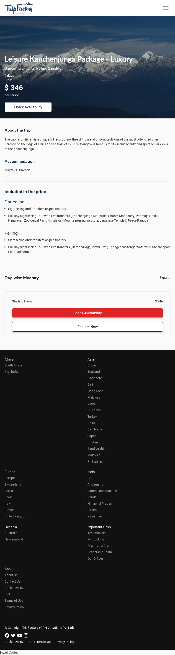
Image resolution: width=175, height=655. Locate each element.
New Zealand (14, 539)
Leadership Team (100, 552)
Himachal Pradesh (100, 503)
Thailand (94, 371)
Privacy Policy (14, 607)
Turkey (92, 416)
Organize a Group (100, 545)
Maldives (94, 397)
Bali (90, 384)
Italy (8, 503)
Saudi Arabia (97, 448)
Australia (11, 533)
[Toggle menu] (165, 8)
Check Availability (28, 107)
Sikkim (92, 510)
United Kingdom (16, 516)
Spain (9, 497)
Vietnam (93, 404)
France (9, 510)
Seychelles (12, 371)
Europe (10, 478)
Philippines (95, 461)
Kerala (92, 497)
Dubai (92, 365)
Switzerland (13, 484)
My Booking (96, 539)
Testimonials (97, 533)
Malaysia (94, 455)
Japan (92, 436)
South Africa (13, 365)
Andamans (95, 484)
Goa (90, 478)
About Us (11, 575)
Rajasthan (95, 516)
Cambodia (95, 429)
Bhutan (93, 442)
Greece (9, 491)
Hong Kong (95, 391)
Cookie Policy (14, 588)
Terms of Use (14, 600)
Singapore (95, 378)
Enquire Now (87, 326)
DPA (7, 594)
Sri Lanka (94, 410)
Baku (91, 423)
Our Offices (95, 558)
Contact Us (12, 581)
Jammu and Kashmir (102, 491)
